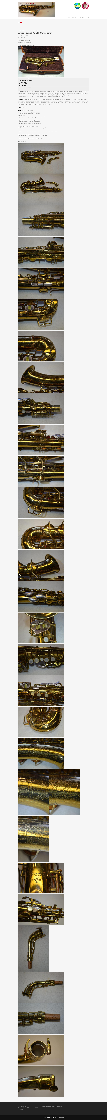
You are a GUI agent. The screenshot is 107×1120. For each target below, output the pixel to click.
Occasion (23, 30)
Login (87, 17)
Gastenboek (81, 17)
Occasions (74, 17)
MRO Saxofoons (50, 1117)
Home (69, 17)
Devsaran (61, 1117)
